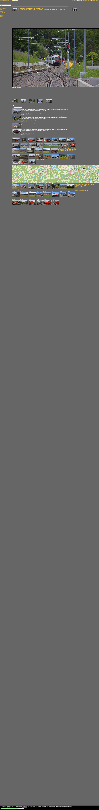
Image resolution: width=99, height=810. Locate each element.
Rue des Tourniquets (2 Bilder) (80, 190)
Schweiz (20, 6)
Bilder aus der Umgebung (40, 159)
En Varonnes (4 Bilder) (79, 189)
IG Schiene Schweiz (3, 8)
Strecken (23, 6)
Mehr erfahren (25, 807)
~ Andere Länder (2, 12)
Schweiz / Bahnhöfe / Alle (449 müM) (36, 113)
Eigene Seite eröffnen (95, 0)
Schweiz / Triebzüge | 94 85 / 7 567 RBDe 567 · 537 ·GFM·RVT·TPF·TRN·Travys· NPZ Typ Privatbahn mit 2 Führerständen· (42, 9)
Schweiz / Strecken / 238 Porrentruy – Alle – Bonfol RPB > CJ (31, 8)
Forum (13, 0)
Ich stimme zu (21, 808)
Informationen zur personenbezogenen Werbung (63, 806)
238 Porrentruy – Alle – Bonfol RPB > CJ (32, 6)
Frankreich (1, 7)
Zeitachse (1, 16)
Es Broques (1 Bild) (78, 186)
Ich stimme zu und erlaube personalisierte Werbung (9, 808)
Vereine (1, 11)
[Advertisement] (16, 15)
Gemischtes (2, 15)
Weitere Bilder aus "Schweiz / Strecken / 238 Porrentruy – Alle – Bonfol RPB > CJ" (27, 136)
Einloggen (83, 0)
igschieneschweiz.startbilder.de (4, 0)
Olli (21, 119)
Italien (1, 9)
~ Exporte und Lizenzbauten (4, 13)
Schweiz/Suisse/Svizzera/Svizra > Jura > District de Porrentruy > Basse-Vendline (84, 185)
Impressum (16, 0)
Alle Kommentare (21, 105)
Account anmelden (88, 0)
